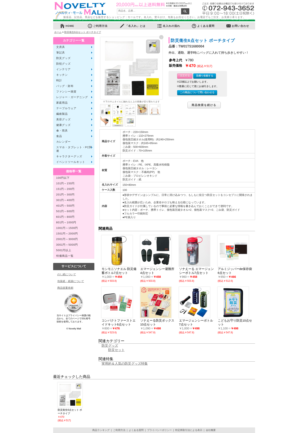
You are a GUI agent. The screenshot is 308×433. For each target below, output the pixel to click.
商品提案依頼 (65, 287)
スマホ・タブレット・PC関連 (74, 149)
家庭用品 (62, 102)
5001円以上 (63, 250)
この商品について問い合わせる (197, 92)
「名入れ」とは (132, 25)
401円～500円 (65, 205)
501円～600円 (65, 211)
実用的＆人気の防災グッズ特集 (125, 363)
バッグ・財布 (65, 86)
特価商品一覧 (65, 255)
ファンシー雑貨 (66, 91)
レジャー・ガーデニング (72, 97)
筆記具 (60, 52)
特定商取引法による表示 (188, 430)
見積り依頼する (204, 75)
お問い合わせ (237, 25)
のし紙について (66, 274)
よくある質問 (202, 25)
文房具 (60, 47)
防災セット (116, 350)
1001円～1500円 (67, 228)
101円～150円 (65, 183)
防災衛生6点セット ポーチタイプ (82, 32)
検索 (185, 11)
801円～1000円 (66, 222)
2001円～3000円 (67, 239)
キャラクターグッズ (69, 156)
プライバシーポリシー (159, 430)
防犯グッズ (63, 63)
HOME (67, 25)
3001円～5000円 (67, 244)
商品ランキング (101, 430)
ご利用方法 (97, 25)
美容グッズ (63, 119)
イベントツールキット (70, 162)
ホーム (58, 32)
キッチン (62, 74)
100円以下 (63, 177)
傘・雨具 (62, 130)
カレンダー (63, 141)
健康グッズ (63, 125)
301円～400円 (65, 200)
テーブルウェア (66, 108)
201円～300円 (65, 194)
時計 (59, 80)
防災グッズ (63, 58)
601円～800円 (65, 216)
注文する (185, 75)
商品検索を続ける (204, 104)
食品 (59, 136)
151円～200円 (65, 189)
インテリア (63, 69)
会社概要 (211, 430)
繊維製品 (62, 113)
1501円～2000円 (67, 233)
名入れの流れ (168, 25)
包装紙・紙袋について (70, 281)
